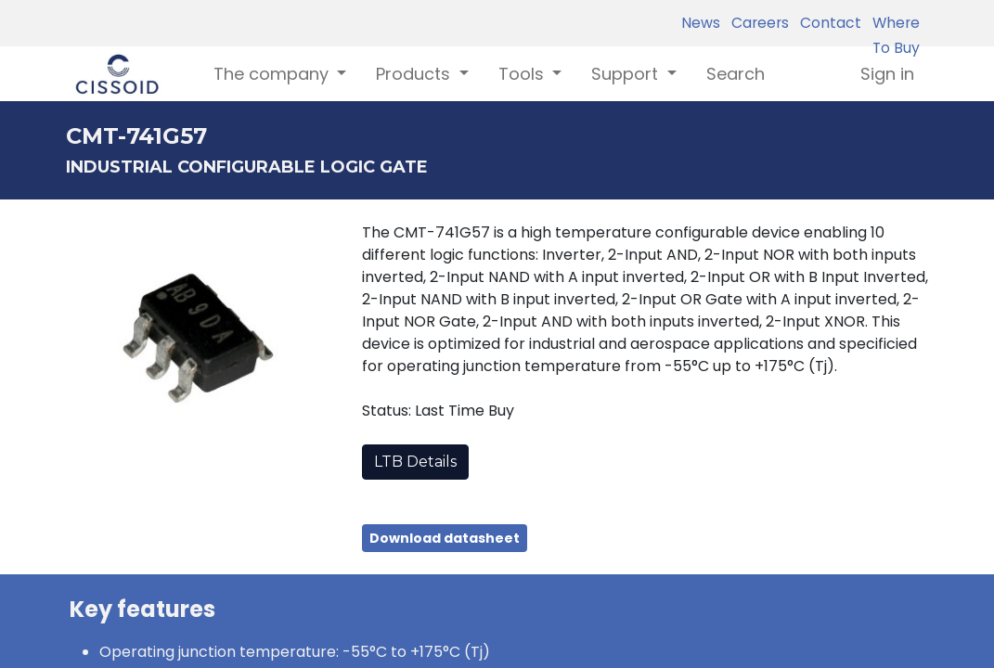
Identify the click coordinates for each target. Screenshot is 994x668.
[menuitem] (735, 73)
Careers (756, 22)
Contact (827, 22)
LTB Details (415, 461)
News (700, 22)
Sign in (887, 73)
